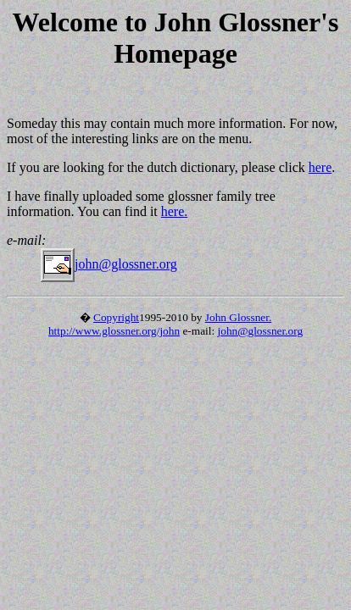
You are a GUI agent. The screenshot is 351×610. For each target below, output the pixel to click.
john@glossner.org (109, 264)
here (320, 167)
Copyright (116, 317)
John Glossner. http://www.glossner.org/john (159, 324)
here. (174, 211)
